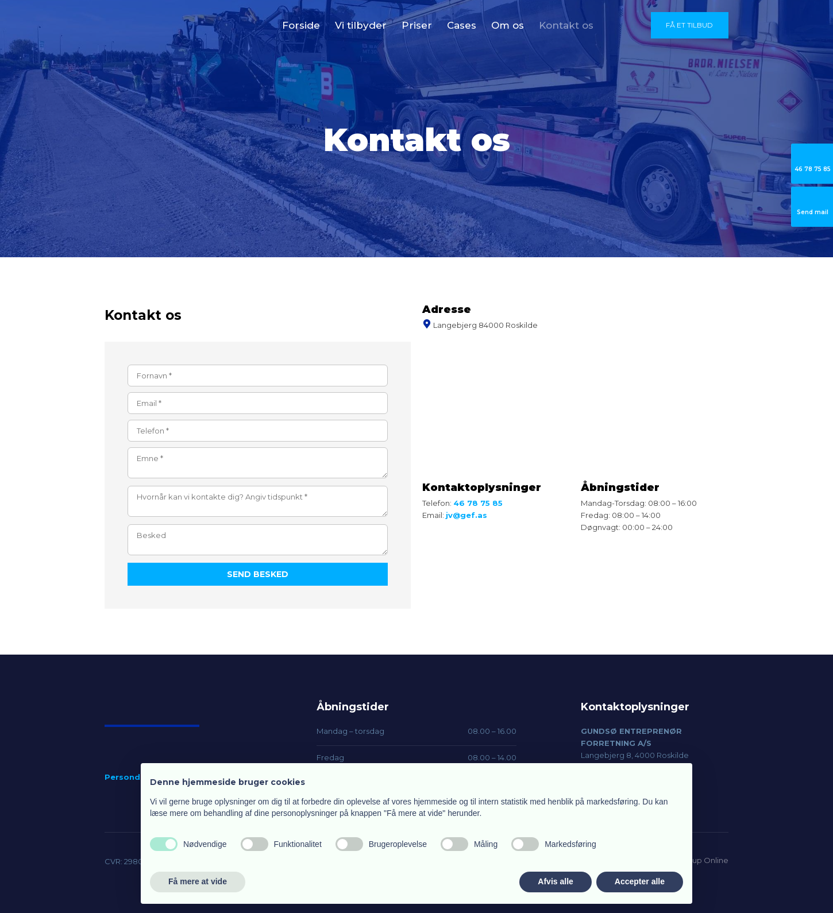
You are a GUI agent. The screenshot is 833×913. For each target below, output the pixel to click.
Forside (301, 25)
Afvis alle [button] (555, 881)
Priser (417, 25)
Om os (507, 25)
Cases (461, 25)
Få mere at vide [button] (197, 881)
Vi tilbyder (361, 25)
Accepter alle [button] (640, 881)
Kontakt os (566, 25)
